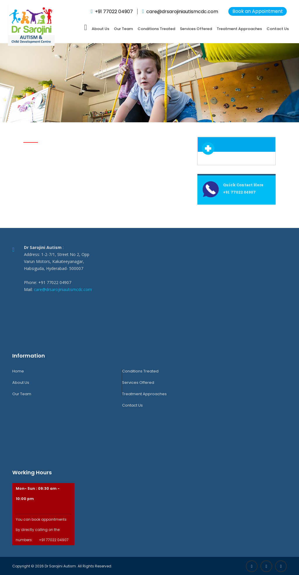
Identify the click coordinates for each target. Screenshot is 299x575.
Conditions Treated (156, 29)
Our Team (123, 29)
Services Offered (196, 29)
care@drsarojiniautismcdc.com (63, 289)
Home (18, 371)
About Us (100, 29)
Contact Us (278, 29)
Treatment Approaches (239, 29)
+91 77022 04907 (114, 11)
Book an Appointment (257, 11)
